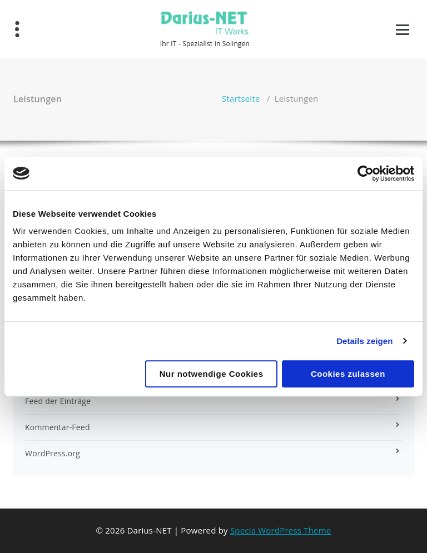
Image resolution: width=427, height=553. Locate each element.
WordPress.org (52, 453)
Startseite (241, 98)
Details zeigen (364, 341)
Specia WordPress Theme (280, 530)
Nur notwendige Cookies (212, 373)
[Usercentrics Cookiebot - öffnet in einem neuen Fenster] (365, 173)
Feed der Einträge (58, 401)
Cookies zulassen (348, 373)
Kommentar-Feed (57, 427)
